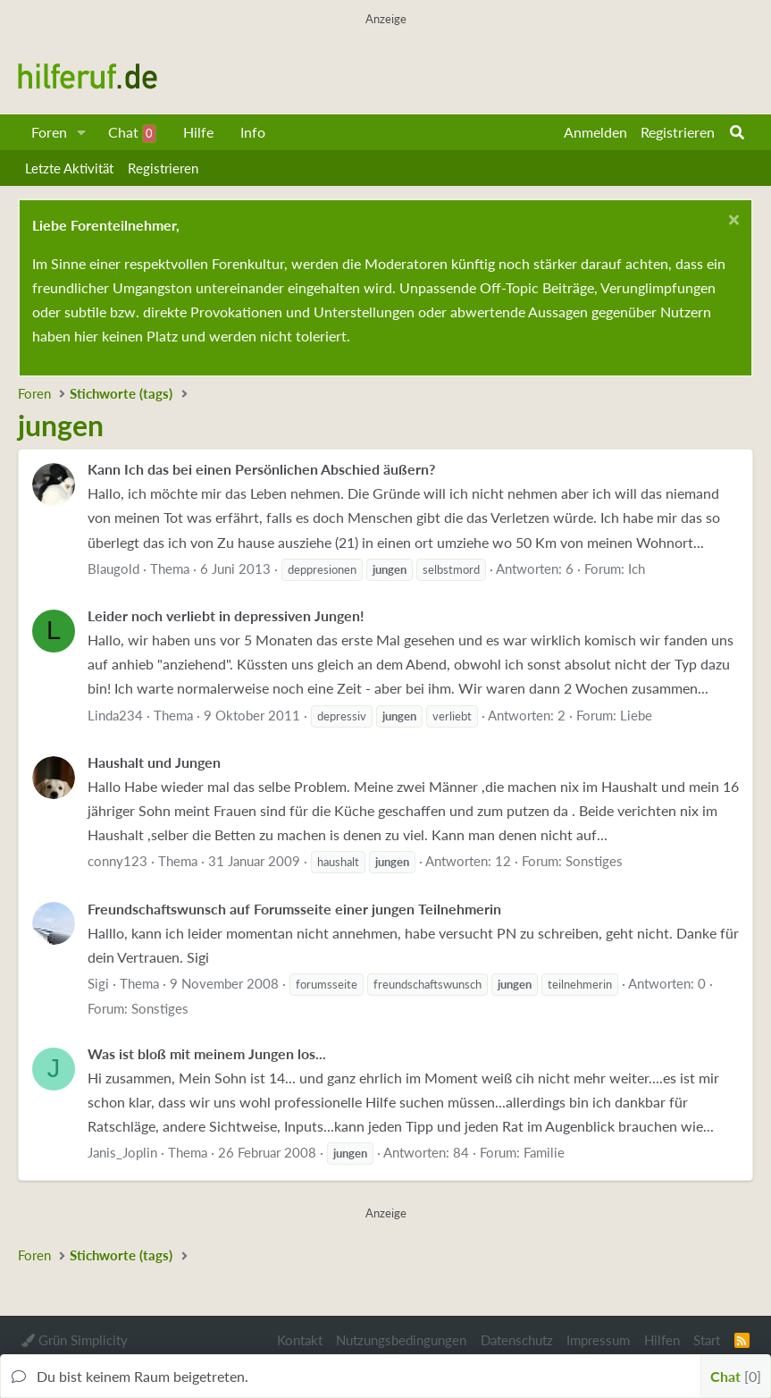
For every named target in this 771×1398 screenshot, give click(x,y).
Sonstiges (594, 861)
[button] (82, 132)
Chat (132, 133)
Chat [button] (735, 1376)
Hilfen (662, 1340)
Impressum (598, 1340)
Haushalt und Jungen (154, 762)
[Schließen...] (731, 222)
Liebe (636, 715)
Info (252, 131)
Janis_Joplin (122, 1152)
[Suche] (737, 132)
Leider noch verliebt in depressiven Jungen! (226, 615)
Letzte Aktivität (69, 168)
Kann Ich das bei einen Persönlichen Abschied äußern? (261, 468)
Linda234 (115, 715)
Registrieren (163, 168)
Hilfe (198, 131)
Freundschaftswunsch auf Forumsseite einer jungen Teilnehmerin (294, 908)
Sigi (98, 983)
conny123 (117, 861)
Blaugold (113, 568)
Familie (544, 1152)
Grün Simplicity (74, 1340)
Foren (49, 131)
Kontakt (300, 1340)
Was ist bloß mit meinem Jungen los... (207, 1053)
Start (706, 1340)
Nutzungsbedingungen (401, 1340)
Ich (636, 568)
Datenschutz (517, 1340)
